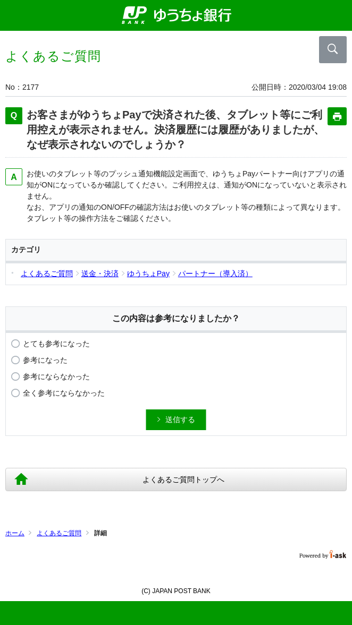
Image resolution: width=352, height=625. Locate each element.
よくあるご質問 (59, 533)
